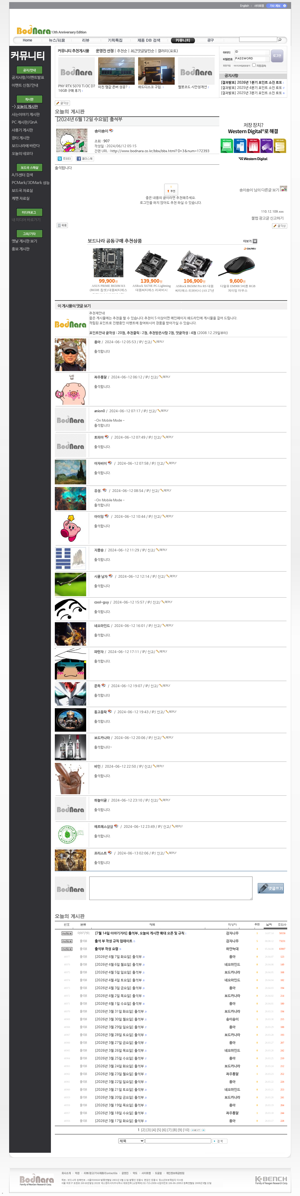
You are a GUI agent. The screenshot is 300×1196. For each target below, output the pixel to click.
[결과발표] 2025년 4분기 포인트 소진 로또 (252, 88)
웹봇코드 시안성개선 (192, 87)
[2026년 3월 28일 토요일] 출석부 (119, 1035)
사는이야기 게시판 (26, 114)
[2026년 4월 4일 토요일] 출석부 (118, 980)
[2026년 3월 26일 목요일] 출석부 (119, 1051)
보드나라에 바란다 (26, 146)
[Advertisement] (181, 23)
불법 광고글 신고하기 (267, 218)
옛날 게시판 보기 (24, 241)
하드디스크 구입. (150, 87)
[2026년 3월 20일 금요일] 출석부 (119, 1098)
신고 (147, 342)
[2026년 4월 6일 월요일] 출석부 (118, 965)
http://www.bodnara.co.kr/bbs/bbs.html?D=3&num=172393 (159, 151)
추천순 (122, 51)
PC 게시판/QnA (24, 122)
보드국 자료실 (22, 190)
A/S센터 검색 (22, 175)
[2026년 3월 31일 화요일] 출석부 (119, 1012)
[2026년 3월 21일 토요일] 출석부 (119, 1090)
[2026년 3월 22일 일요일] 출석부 (119, 1082)
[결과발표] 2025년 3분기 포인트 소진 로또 (252, 93)
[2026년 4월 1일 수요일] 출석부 (118, 1004)
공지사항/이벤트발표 (28, 77)
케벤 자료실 (21, 198)
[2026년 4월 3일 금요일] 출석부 (118, 988)
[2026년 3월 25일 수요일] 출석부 (119, 1059)
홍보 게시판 (21, 249)
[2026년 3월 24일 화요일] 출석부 (119, 1066)
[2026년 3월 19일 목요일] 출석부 (119, 1105)
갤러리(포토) (168, 51)
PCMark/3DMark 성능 (31, 183)
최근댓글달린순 (142, 51)
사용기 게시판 (22, 130)
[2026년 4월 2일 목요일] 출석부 (118, 996)
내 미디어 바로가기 (26, 220)
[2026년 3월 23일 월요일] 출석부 (119, 1074)
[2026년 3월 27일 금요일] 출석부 (119, 1043)
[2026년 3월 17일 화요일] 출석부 (119, 1121)
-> (25, 106)
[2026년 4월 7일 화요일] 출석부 (118, 957)
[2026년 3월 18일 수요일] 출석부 (119, 1113)
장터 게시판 (21, 138)
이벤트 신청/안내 (25, 85)
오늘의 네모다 (22, 153)
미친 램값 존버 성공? (113, 87)
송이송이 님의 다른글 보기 (263, 190)
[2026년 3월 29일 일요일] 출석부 (119, 1027)
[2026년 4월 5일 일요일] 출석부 (118, 973)
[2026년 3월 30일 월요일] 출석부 (119, 1019)
